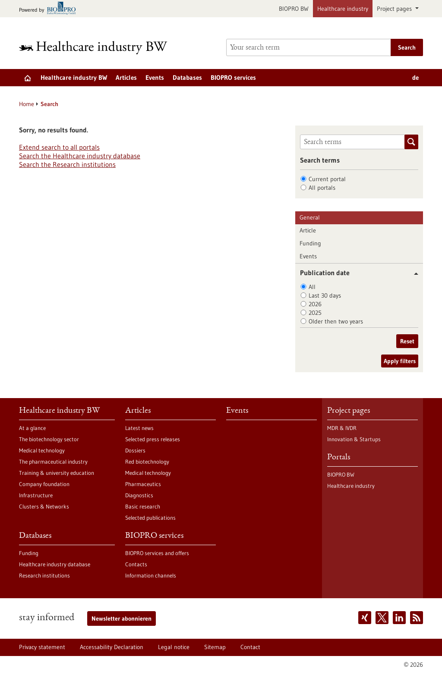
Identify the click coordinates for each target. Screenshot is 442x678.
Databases (187, 77)
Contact (250, 647)
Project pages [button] (395, 9)
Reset (407, 341)
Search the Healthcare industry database (79, 155)
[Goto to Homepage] (99, 47)
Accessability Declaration (111, 647)
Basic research (142, 506)
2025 (315, 313)
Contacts (136, 564)
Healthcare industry (342, 9)
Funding (310, 243)
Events (154, 77)
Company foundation (44, 483)
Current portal (327, 179)
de (415, 77)
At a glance (32, 427)
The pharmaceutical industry (53, 461)
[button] (412, 273)
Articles (126, 77)
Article (308, 230)
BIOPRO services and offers (157, 552)
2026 (315, 304)
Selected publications (150, 517)
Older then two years (336, 321)
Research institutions (44, 575)
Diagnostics (139, 495)
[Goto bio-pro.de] (50, 9)
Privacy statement (42, 647)
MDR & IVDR (342, 427)
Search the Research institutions (67, 164)
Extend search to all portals (59, 147)
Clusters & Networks (44, 506)
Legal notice (173, 647)
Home (26, 104)
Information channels (150, 575)
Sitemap (215, 647)
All (312, 287)
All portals (322, 187)
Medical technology (42, 450)
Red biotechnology (147, 461)
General (310, 217)
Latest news (139, 427)
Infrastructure (36, 495)
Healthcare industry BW (74, 77)
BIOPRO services (233, 77)
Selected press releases (152, 439)
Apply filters (400, 361)
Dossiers (135, 450)
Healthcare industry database (54, 564)
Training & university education (56, 472)
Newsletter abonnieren (122, 618)
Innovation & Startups (354, 439)
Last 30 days (325, 295)
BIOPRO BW (294, 9)
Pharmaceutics (143, 483)
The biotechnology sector (49, 439)
